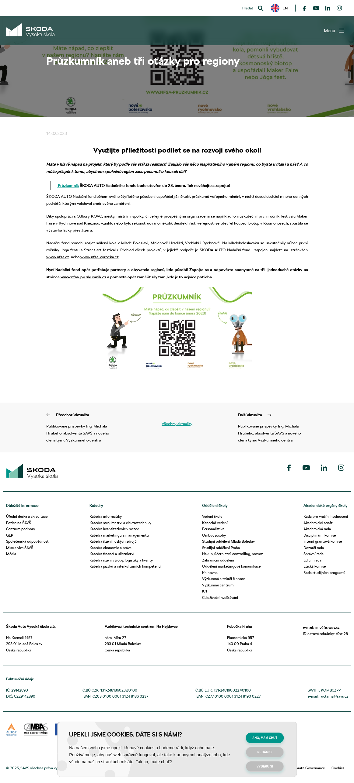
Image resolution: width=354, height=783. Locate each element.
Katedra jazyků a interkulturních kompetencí (125, 566)
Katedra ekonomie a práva (110, 547)
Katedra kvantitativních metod (114, 529)
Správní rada (313, 553)
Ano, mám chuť (264, 738)
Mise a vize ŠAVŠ (19, 547)
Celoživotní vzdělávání (220, 597)
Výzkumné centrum (217, 585)
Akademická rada (317, 529)
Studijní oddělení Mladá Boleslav (228, 541)
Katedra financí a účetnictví (111, 553)
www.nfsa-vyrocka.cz (99, 256)
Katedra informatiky (105, 516)
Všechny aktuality (177, 423)
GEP (9, 535)
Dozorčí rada (313, 547)
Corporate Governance (306, 768)
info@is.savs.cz (327, 627)
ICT (205, 591)
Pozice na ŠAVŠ (18, 522)
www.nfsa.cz (57, 256)
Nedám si (265, 752)
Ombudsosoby (214, 535)
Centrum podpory (20, 529)
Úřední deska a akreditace (26, 516)
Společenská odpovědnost (27, 541)
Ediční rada (312, 560)
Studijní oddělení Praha (221, 547)
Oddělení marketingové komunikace (231, 566)
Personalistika (213, 529)
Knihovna (210, 572)
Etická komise (314, 566)
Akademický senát (318, 522)
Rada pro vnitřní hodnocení (325, 516)
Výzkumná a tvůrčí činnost (223, 578)
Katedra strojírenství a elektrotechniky (120, 522)
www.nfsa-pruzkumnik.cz (83, 277)
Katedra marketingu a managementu (119, 535)
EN (279, 8)
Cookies (337, 768)
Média (11, 553)
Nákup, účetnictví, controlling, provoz (232, 553)
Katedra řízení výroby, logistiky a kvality (121, 560)
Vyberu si (265, 766)
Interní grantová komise (322, 541)
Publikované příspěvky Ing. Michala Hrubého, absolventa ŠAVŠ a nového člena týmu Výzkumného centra (81, 426)
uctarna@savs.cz (334, 696)
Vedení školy (212, 516)
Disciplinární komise (319, 535)
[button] (279, 8)
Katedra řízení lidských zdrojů (113, 541)
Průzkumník (68, 185)
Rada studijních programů (324, 572)
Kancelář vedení (215, 522)
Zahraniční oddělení (218, 560)
